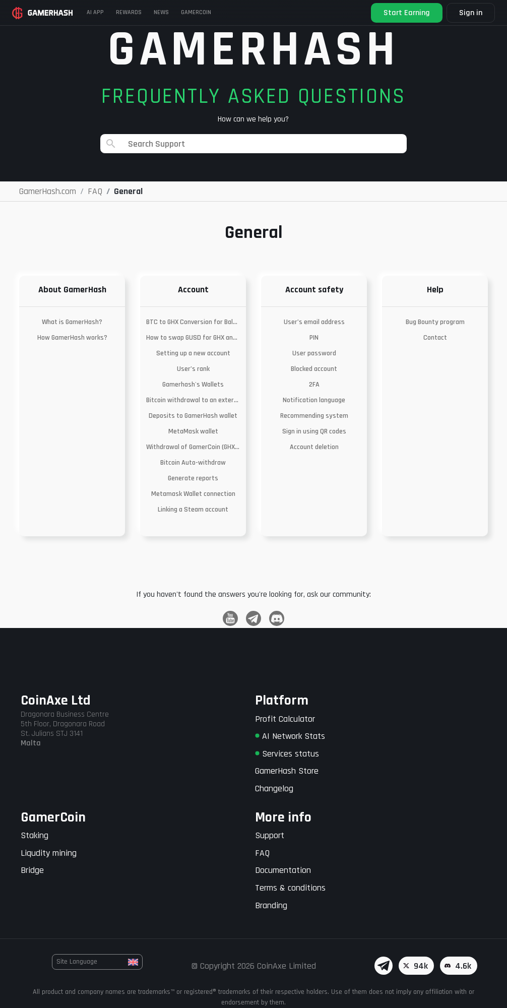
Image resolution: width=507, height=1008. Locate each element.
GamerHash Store (287, 771)
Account (193, 289)
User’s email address (314, 322)
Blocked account (314, 368)
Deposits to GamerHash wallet (193, 415)
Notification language (314, 400)
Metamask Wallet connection (193, 493)
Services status (287, 754)
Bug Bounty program (435, 322)
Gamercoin (196, 12)
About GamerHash (72, 289)
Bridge (32, 870)
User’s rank (193, 368)
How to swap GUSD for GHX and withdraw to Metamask (193, 337)
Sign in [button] (470, 13)
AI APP (95, 12)
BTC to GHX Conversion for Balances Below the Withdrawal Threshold (193, 322)
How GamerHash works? (72, 337)
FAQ (262, 853)
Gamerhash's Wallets (193, 384)
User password (314, 353)
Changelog (274, 788)
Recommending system (314, 415)
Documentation (283, 870)
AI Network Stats (290, 736)
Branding (271, 905)
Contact (435, 337)
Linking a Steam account (193, 509)
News (161, 12)
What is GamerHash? (72, 322)
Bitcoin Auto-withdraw (193, 462)
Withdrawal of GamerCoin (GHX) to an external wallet (193, 447)
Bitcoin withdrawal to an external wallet (193, 400)
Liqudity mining (49, 853)
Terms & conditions (290, 888)
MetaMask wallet (193, 431)
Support (269, 835)
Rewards (129, 12)
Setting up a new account (193, 353)
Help (435, 289)
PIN (314, 337)
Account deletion (314, 447)
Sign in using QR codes (314, 431)
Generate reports (193, 478)
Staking (34, 835)
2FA (314, 384)
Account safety (314, 289)
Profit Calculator (285, 719)
